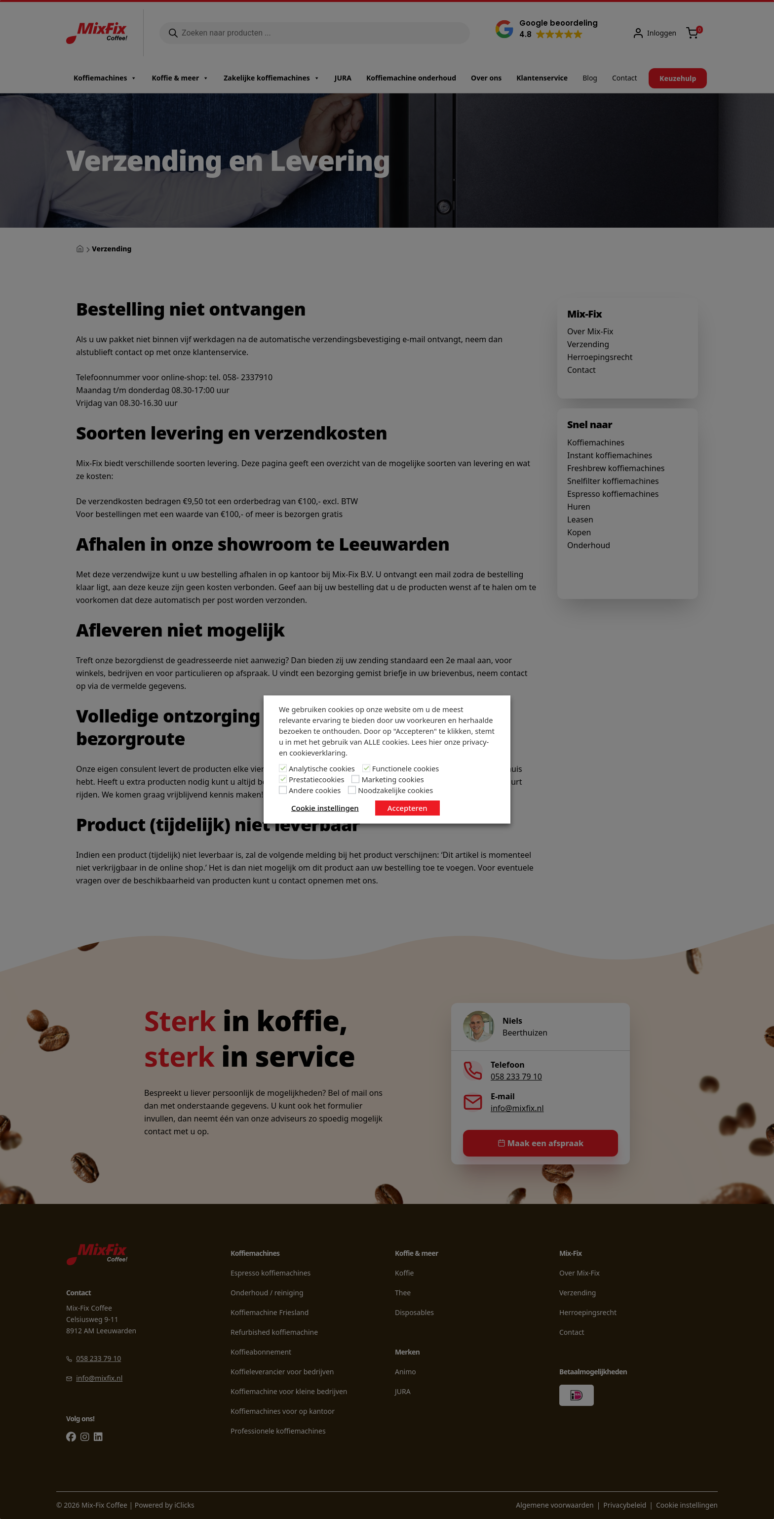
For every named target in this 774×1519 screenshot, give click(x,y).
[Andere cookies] (283, 790)
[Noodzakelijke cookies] (352, 790)
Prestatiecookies (316, 779)
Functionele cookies (405, 768)
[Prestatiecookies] (283, 779)
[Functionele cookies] (366, 768)
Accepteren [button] (407, 808)
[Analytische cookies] (283, 768)
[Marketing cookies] (355, 779)
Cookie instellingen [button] (325, 808)
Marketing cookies (392, 779)
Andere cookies (315, 790)
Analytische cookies (322, 768)
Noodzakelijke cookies (395, 790)
